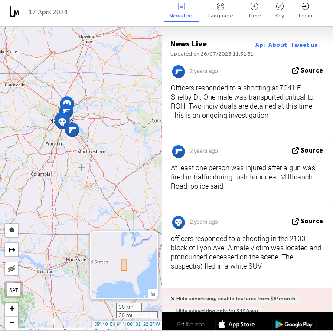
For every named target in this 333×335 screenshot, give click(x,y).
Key (279, 11)
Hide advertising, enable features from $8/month (235, 299)
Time (254, 11)
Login (305, 11)
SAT (13, 289)
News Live (181, 11)
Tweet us (304, 45)
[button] (62, 121)
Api (260, 45)
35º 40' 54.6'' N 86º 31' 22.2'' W (127, 324)
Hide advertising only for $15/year (217, 311)
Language (220, 11)
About (277, 45)
